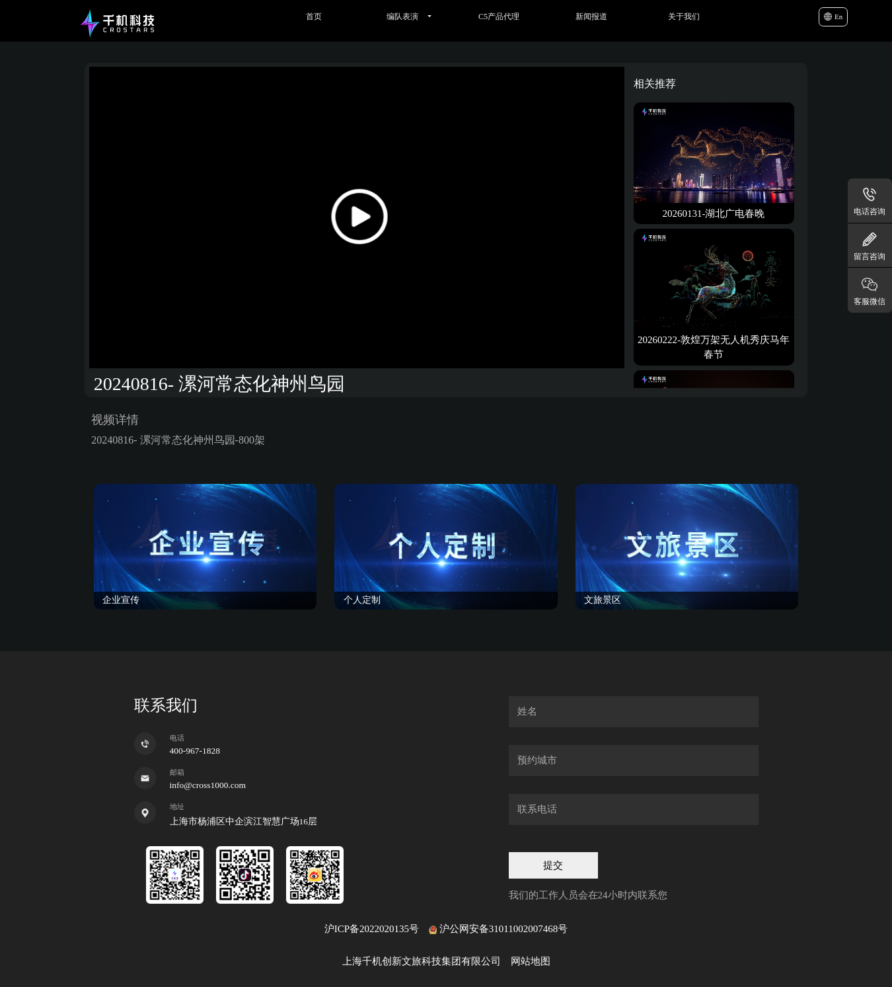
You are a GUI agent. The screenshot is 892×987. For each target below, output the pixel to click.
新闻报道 (591, 16)
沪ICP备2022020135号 (371, 929)
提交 (553, 865)
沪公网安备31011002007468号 (503, 929)
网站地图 (530, 961)
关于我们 (684, 16)
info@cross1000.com (208, 785)
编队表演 (402, 16)
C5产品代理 (498, 16)
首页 (314, 16)
